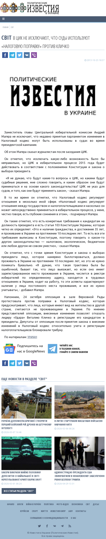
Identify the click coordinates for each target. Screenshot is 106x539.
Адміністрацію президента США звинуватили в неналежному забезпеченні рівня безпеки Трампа (79, 476)
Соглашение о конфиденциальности (49, 518)
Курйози (24, 511)
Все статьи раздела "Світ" (19, 491)
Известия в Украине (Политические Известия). (54, 533)
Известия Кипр (57, 511)
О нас (73, 518)
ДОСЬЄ (96, 504)
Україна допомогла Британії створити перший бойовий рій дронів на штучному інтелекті (26, 424)
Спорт (35, 511)
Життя (44, 511)
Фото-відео (62, 504)
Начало (10, 504)
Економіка (77, 504)
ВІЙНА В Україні (33, 504)
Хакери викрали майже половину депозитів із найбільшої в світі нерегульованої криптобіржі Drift (21, 476)
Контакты (81, 511)
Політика (49, 504)
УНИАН (32, 337)
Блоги (20, 504)
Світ (6, 37)
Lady (70, 511)
